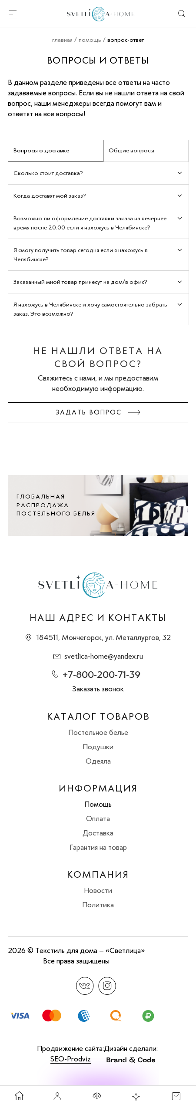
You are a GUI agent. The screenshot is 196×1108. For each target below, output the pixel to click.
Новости (98, 890)
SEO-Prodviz (70, 1058)
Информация (98, 788)
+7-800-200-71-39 (101, 674)
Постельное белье (98, 732)
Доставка (98, 832)
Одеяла (98, 761)
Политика (98, 904)
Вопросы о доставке (41, 150)
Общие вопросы (131, 150)
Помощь (98, 804)
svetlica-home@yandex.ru (103, 656)
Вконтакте (85, 986)
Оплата (98, 818)
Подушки (98, 746)
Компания (98, 874)
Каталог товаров (98, 716)
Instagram (107, 986)
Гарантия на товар (98, 847)
